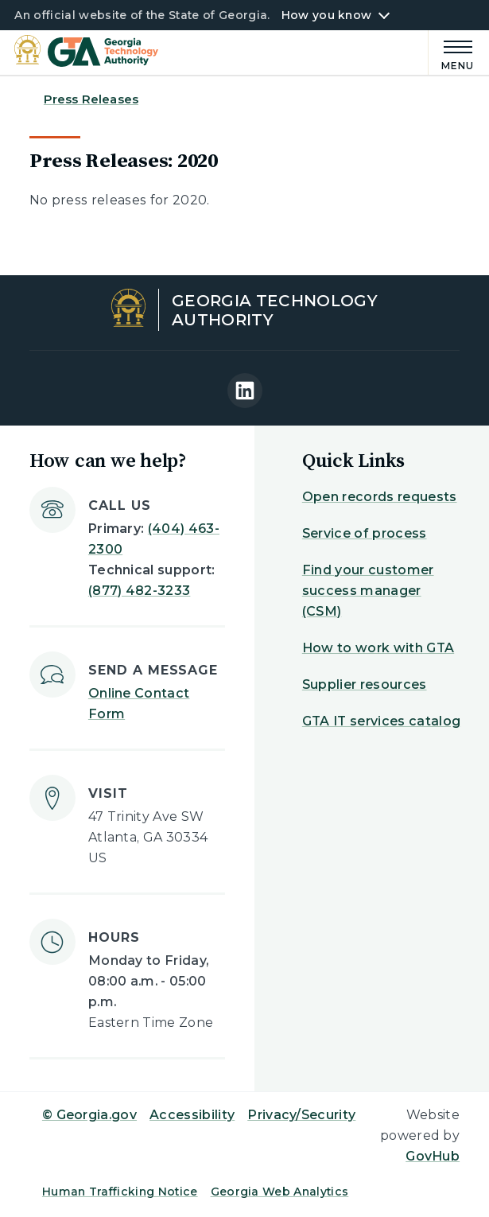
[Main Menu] (451, 53)
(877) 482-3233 (139, 590)
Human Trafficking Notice (120, 1191)
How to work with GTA (378, 647)
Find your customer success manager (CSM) (368, 590)
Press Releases (91, 99)
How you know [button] (326, 15)
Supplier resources (364, 684)
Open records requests (379, 496)
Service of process (364, 533)
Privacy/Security (301, 1114)
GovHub (433, 1156)
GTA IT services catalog (381, 721)
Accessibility (192, 1114)
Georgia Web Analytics (280, 1191)
